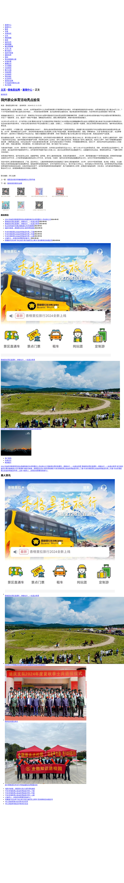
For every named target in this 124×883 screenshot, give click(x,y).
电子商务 (8, 85)
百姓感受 (8, 72)
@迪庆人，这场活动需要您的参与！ (18, 238)
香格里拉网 (14, 89)
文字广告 (8, 48)
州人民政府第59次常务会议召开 (16, 801)
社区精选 (8, 68)
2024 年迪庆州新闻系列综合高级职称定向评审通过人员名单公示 (28, 219)
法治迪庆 (8, 74)
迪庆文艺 (8, 42)
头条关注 (8, 460)
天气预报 (8, 66)
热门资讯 (8, 458)
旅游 (6, 40)
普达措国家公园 (10, 59)
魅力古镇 (8, 70)
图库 (6, 29)
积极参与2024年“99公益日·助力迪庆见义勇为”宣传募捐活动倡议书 (28, 240)
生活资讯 (8, 78)
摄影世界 (8, 55)
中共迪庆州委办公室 (12, 83)
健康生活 (8, 63)
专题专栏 (8, 33)
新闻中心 (8, 25)
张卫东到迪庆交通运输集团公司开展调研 (19, 226)
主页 (3, 89)
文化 (6, 35)
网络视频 (8, 38)
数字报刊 (8, 50)
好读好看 (8, 61)
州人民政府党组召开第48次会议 (16, 804)
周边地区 (8, 76)
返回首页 (4, 94)
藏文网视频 (9, 46)
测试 (6, 57)
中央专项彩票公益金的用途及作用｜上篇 (19, 236)
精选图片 (8, 462)
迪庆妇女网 (9, 81)
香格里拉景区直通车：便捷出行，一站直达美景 (22, 221)
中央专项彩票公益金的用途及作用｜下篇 (19, 232)
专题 (6, 31)
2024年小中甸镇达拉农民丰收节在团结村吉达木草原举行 (21, 429)
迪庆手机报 (9, 53)
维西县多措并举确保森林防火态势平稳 (21, 179)
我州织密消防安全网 (14, 183)
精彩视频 (8, 44)
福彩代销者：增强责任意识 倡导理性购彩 (20, 228)
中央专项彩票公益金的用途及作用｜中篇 (19, 234)
